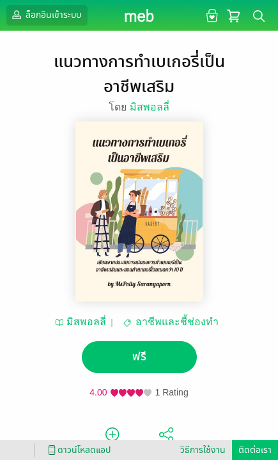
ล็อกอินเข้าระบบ (45, 15)
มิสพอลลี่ (149, 107)
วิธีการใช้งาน (203, 450)
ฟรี (139, 356)
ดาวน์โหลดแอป (77, 450)
